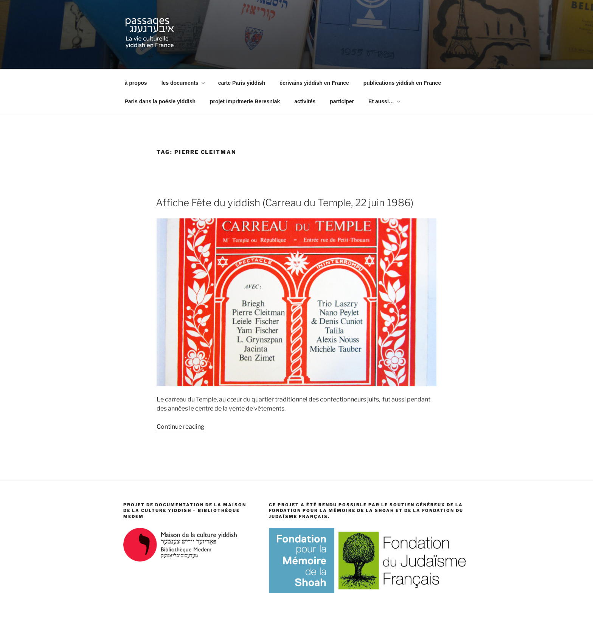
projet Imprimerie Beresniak (245, 101)
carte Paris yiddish (241, 83)
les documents (183, 83)
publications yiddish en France (402, 83)
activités (304, 101)
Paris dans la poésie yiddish (160, 101)
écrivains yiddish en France (314, 83)
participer (342, 101)
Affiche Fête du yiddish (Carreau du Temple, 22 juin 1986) (284, 202)
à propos (136, 83)
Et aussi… (384, 101)
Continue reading (181, 426)
